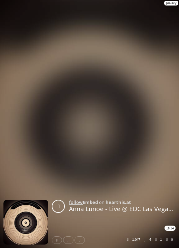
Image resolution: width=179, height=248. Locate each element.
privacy (171, 3)
